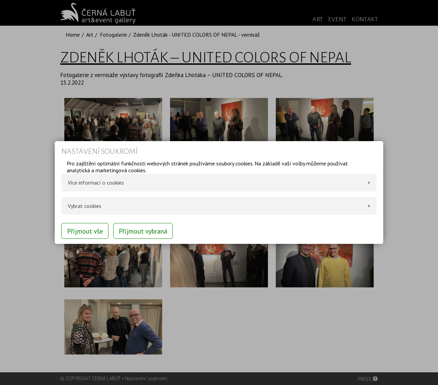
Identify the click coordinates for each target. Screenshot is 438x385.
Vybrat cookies (84, 205)
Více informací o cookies (96, 182)
